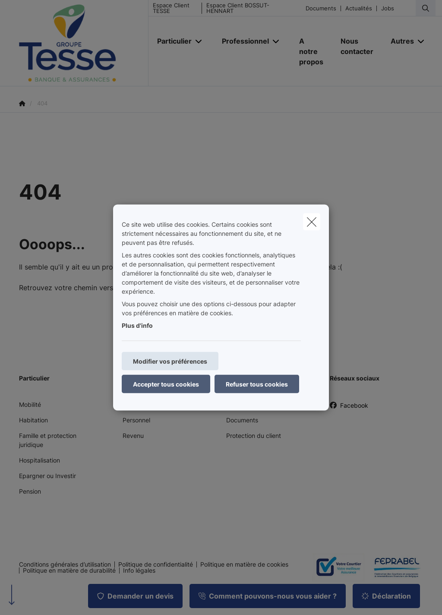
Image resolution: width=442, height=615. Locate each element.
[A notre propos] (311, 51)
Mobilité (30, 404)
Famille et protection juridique (47, 440)
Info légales (139, 570)
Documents (321, 8)
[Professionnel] (242, 41)
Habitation (33, 420)
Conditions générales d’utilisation (65, 564)
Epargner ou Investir (47, 475)
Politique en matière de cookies (244, 564)
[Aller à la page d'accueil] (83, 43)
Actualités (358, 8)
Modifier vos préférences (170, 361)
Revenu (133, 435)
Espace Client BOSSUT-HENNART (237, 8)
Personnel (136, 420)
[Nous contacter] (357, 46)
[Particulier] (171, 41)
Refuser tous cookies (257, 384)
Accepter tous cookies (166, 384)
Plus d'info (137, 325)
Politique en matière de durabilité (69, 570)
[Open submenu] (199, 41)
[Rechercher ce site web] (426, 8)
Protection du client (253, 435)
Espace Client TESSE (171, 8)
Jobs (387, 8)
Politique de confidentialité (155, 564)
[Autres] (399, 41)
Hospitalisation (39, 460)
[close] (311, 222)
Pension (30, 491)
